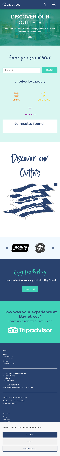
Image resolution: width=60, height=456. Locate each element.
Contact (5, 361)
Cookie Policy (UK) (9, 363)
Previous (7, 248)
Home (5, 354)
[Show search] (55, 184)
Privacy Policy (7, 356)
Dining (5, 417)
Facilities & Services (10, 424)
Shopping (6, 421)
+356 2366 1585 (13, 385)
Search (50, 70)
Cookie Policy (7, 359)
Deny (30, 444)
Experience (6, 419)
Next (53, 248)
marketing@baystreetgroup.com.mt (20, 387)
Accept (30, 437)
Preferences (30, 451)
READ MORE (30, 289)
